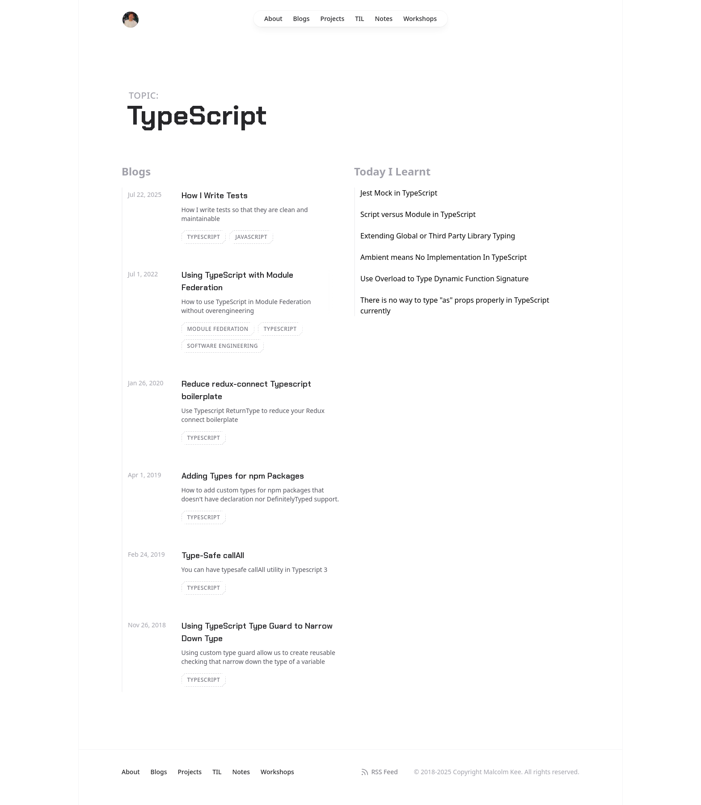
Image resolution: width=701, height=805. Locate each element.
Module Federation (218, 329)
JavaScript (251, 237)
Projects (333, 18)
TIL (359, 18)
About (273, 18)
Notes (384, 18)
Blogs (301, 18)
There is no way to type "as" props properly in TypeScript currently (454, 305)
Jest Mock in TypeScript (398, 193)
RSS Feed (378, 771)
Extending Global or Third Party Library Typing (437, 236)
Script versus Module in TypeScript (418, 214)
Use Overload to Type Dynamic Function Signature (444, 279)
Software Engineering (223, 346)
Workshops (420, 18)
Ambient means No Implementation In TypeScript (443, 257)
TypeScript (204, 237)
